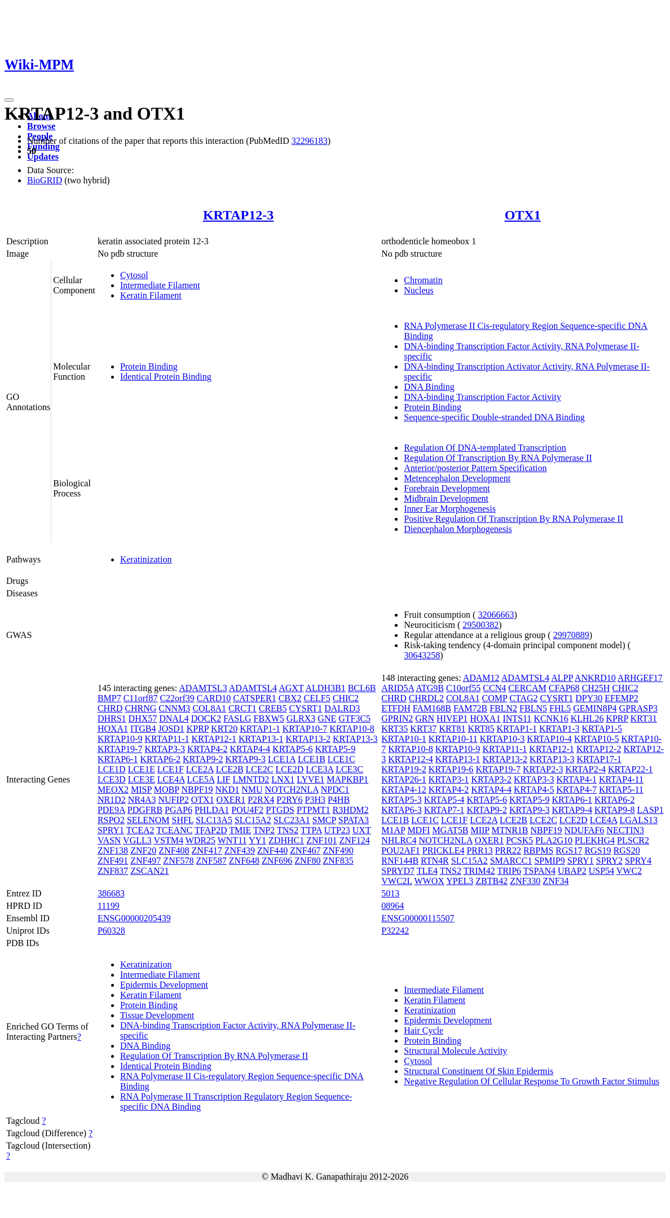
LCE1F (170, 769)
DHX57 (143, 718)
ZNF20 (143, 850)
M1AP (393, 830)
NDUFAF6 (585, 830)
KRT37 (423, 728)
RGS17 (569, 850)
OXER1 (231, 799)
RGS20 (627, 850)
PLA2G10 (553, 840)
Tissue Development (157, 1015)
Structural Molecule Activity (455, 1051)
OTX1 (523, 215)
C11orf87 (141, 698)
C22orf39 (177, 698)
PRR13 (479, 850)
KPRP (198, 728)
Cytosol (134, 275)
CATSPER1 (254, 698)
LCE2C (260, 769)
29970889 (571, 635)
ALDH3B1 (326, 688)
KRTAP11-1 (166, 739)
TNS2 (287, 830)
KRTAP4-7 (576, 789)
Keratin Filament (151, 295)
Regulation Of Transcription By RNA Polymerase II (498, 458)
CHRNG (140, 708)
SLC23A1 (292, 820)
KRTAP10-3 (502, 739)
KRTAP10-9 (120, 739)
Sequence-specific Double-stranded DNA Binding (494, 417)
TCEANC (174, 830)
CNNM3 (174, 708)
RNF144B (399, 860)
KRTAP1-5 (602, 728)
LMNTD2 (250, 779)
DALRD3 (342, 708)
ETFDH (396, 708)
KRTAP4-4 (250, 749)
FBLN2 (503, 708)
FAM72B (470, 708)
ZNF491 (113, 860)
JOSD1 (171, 728)
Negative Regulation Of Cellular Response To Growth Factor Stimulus (531, 1081)
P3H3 (315, 799)
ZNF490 (338, 850)
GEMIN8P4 (594, 708)
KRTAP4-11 (621, 779)
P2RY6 (289, 799)
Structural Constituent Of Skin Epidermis (478, 1071)
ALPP (562, 678)
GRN (424, 718)
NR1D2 (112, 799)
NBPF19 (197, 789)
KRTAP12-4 (410, 759)
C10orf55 (463, 688)
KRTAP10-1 (403, 739)
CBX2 (290, 698)
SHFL (182, 820)
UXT (361, 830)
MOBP (166, 789)
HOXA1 (113, 728)
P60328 (111, 930)
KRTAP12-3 (238, 215)
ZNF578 (178, 860)
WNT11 (232, 840)
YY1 (257, 840)
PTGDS (280, 810)
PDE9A (111, 810)
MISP (141, 789)
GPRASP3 (638, 708)
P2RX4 (261, 799)
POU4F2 (247, 810)
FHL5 (560, 708)
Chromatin (423, 280)
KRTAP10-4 (549, 739)
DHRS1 (112, 718)
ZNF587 (211, 860)
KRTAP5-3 (401, 799)
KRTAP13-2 (307, 739)
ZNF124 (354, 840)
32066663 (496, 614)
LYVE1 (310, 779)
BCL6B (362, 688)
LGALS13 (639, 820)
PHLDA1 (212, 810)
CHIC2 (346, 698)
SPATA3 (353, 820)
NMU (251, 789)
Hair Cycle (423, 1030)
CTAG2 (523, 698)
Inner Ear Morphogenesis (450, 508)
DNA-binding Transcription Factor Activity (482, 397)
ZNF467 (305, 850)
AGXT (291, 688)
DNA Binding (429, 387)
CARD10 (214, 698)
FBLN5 (533, 708)
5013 (390, 893)
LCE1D (112, 769)
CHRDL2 (426, 698)
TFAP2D (211, 830)
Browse (41, 126)
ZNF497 (145, 860)
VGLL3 (137, 840)
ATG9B (430, 688)
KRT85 (481, 728)
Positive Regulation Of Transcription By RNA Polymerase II (513, 519)
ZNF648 (244, 860)
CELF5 (317, 698)
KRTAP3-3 (164, 749)
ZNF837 (113, 871)
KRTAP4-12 (403, 789)
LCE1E (141, 769)
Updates (43, 156)
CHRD (110, 708)
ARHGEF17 (640, 678)
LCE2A (200, 769)
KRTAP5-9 (335, 749)
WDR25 (200, 840)
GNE (327, 718)
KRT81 (452, 728)
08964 (392, 906)
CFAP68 (564, 688)
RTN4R (435, 860)
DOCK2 (206, 718)
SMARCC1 (511, 860)
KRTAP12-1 (213, 739)
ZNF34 (555, 881)
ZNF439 (239, 850)
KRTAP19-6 (451, 769)
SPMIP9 (549, 860)
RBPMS (538, 850)
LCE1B (311, 759)
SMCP (324, 820)
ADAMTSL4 (253, 688)
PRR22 (508, 850)
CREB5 (273, 708)
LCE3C (349, 769)
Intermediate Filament (160, 285)
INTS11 (517, 718)
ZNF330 (525, 881)
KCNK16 (551, 718)
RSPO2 (111, 820)
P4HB (339, 799)
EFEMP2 (621, 698)
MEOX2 (113, 789)
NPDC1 (335, 789)
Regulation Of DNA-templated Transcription (485, 447)
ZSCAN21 (149, 871)
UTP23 (337, 830)
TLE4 (427, 871)
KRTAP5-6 (292, 749)
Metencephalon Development (457, 478)
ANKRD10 (595, 678)
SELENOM (148, 820)
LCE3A (319, 769)
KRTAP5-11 (621, 789)
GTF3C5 (354, 718)
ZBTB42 (491, 881)
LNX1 (282, 779)
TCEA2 (140, 830)
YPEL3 (459, 881)
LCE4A (171, 779)
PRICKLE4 (443, 850)
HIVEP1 (452, 718)
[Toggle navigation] (9, 100)
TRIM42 (479, 871)
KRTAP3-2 (491, 779)
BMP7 (109, 698)
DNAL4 (173, 718)
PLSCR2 (633, 840)
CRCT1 (242, 708)
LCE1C (341, 759)
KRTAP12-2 (598, 749)
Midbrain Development (446, 498)
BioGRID (44, 180)
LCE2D (289, 769)
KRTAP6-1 (118, 759)
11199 (109, 906)
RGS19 (597, 850)
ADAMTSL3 (203, 688)
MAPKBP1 (347, 779)
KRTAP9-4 (572, 810)
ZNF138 (113, 850)
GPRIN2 (397, 718)
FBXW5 (269, 718)
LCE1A (282, 759)
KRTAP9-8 (614, 810)
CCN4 (494, 688)
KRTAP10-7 (305, 728)
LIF (223, 779)
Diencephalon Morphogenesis (458, 529)
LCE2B (230, 769)
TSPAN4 (539, 871)
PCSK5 (519, 840)
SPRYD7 (398, 871)
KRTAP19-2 (403, 769)
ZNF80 (307, 860)
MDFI (418, 830)
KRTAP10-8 (351, 728)
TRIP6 (509, 871)
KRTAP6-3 (401, 810)
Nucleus (418, 290)
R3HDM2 (350, 810)
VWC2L (396, 881)
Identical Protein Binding (165, 376)
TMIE (240, 830)
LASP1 (650, 810)
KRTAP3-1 (449, 779)
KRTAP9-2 (203, 759)
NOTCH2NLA (292, 789)
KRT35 (394, 728)
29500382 (480, 625)
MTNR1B (510, 830)
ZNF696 (277, 860)
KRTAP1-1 (260, 728)
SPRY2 (609, 860)
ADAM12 (481, 678)
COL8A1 (209, 708)
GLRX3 (301, 718)
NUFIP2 (173, 799)
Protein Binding (149, 366)
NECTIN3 (625, 830)
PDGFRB (144, 810)
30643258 (422, 655)
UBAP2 (572, 871)
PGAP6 (178, 810)
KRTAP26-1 (403, 779)
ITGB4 (143, 728)
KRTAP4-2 (207, 749)
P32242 (395, 930)
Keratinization (146, 559)
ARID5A (397, 688)
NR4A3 (142, 799)
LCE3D (112, 779)
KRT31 (644, 718)
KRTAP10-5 (596, 739)
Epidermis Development (164, 985)
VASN (109, 840)
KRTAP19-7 (120, 749)
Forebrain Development (447, 488)
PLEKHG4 (595, 840)
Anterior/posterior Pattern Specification (475, 468)
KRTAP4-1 (576, 779)
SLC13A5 (214, 820)
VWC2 (629, 871)
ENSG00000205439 (134, 918)
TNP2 (264, 830)
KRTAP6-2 (160, 759)
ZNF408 (173, 850)
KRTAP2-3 (543, 769)
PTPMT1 (313, 810)
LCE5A (201, 779)
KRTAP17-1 (598, 759)
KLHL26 (587, 718)
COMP (495, 698)
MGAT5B (450, 830)
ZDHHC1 (286, 840)
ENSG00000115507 (417, 918)
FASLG (237, 718)
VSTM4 (168, 840)
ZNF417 (207, 850)
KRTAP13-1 (261, 739)
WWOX (429, 881)
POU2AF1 (400, 850)
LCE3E (141, 779)
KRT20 (224, 728)
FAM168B (432, 708)
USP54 (601, 871)
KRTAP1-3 (559, 728)
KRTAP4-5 (534, 789)
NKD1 (227, 789)
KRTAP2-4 (585, 769)
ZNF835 (338, 860)
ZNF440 (272, 850)
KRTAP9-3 (246, 759)
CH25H (596, 688)
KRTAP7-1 (444, 810)
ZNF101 (321, 840)
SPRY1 (111, 830)
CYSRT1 (306, 708)
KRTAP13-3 (355, 739)
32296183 (310, 141)
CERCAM (527, 688)
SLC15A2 (253, 820)
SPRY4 (638, 860)
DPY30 (588, 698)
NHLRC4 (398, 840)
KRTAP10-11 (453, 739)
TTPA (311, 830)
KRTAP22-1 (630, 769)
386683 (111, 893)
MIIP (479, 830)
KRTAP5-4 (444, 799)
